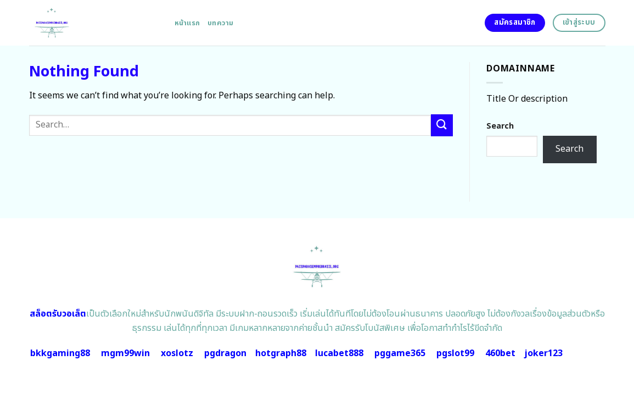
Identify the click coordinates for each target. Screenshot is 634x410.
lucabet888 (339, 353)
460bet (500, 353)
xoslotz (177, 353)
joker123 (543, 353)
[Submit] (442, 125)
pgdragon (225, 353)
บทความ (220, 23)
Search (500, 126)
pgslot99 (455, 353)
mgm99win (125, 353)
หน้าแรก (187, 23)
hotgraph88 (280, 353)
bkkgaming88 (60, 353)
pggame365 (399, 353)
